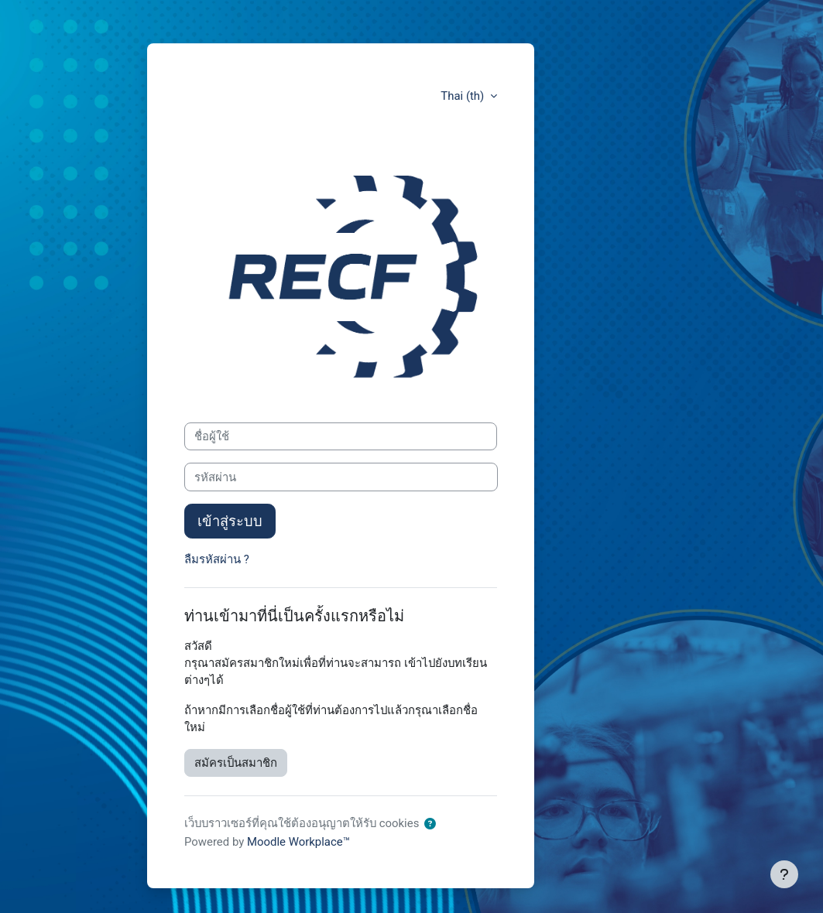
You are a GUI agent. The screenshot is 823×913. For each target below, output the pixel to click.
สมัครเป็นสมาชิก (235, 763)
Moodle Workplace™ (298, 842)
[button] (430, 824)
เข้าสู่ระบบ (229, 521)
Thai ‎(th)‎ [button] (464, 96)
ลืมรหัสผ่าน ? (216, 559)
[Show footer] (784, 874)
